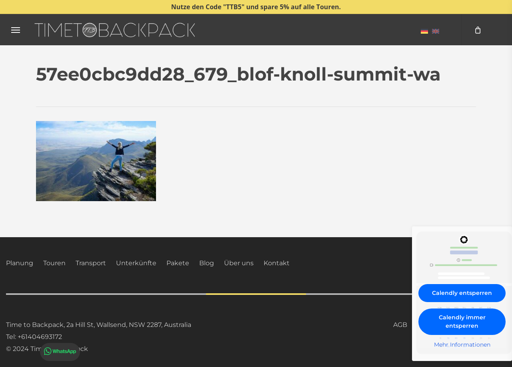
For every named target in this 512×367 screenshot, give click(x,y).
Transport (91, 263)
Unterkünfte (136, 263)
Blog (206, 263)
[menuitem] (424, 31)
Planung (19, 263)
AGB (400, 325)
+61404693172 (40, 337)
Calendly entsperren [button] (462, 292)
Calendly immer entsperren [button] (462, 321)
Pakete (177, 263)
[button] (15, 30)
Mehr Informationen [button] (462, 344)
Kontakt (277, 263)
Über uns (239, 263)
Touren (54, 263)
